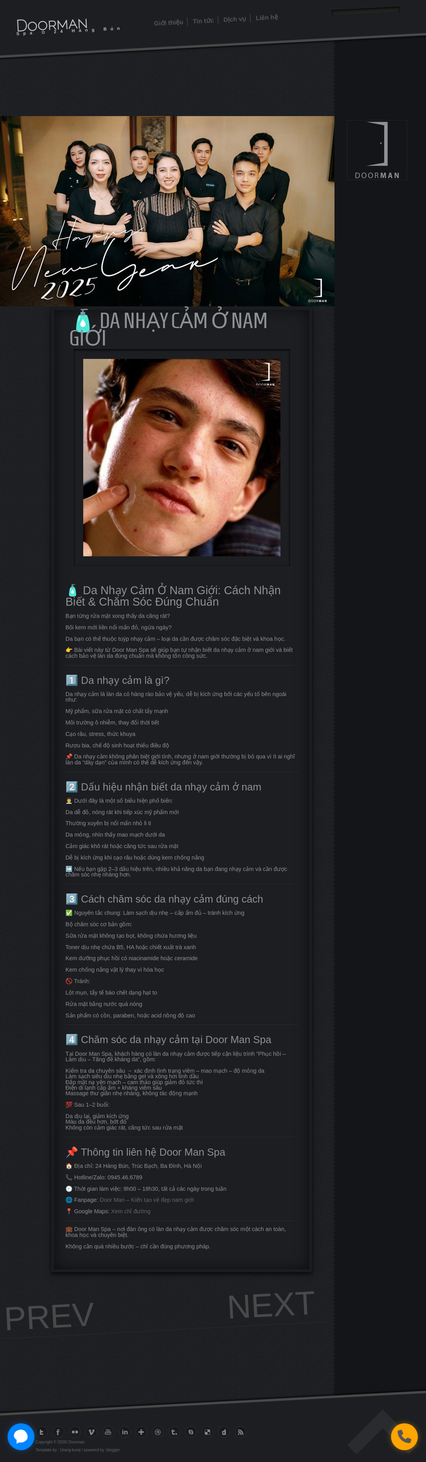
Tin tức (203, 21)
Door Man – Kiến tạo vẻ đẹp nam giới (147, 1200)
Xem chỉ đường (131, 1211)
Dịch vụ (234, 19)
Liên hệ (267, 17)
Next (271, 1305)
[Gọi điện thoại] (404, 1436)
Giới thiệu (168, 23)
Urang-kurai (70, 1450)
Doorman (51, 24)
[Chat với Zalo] (20, 1436)
